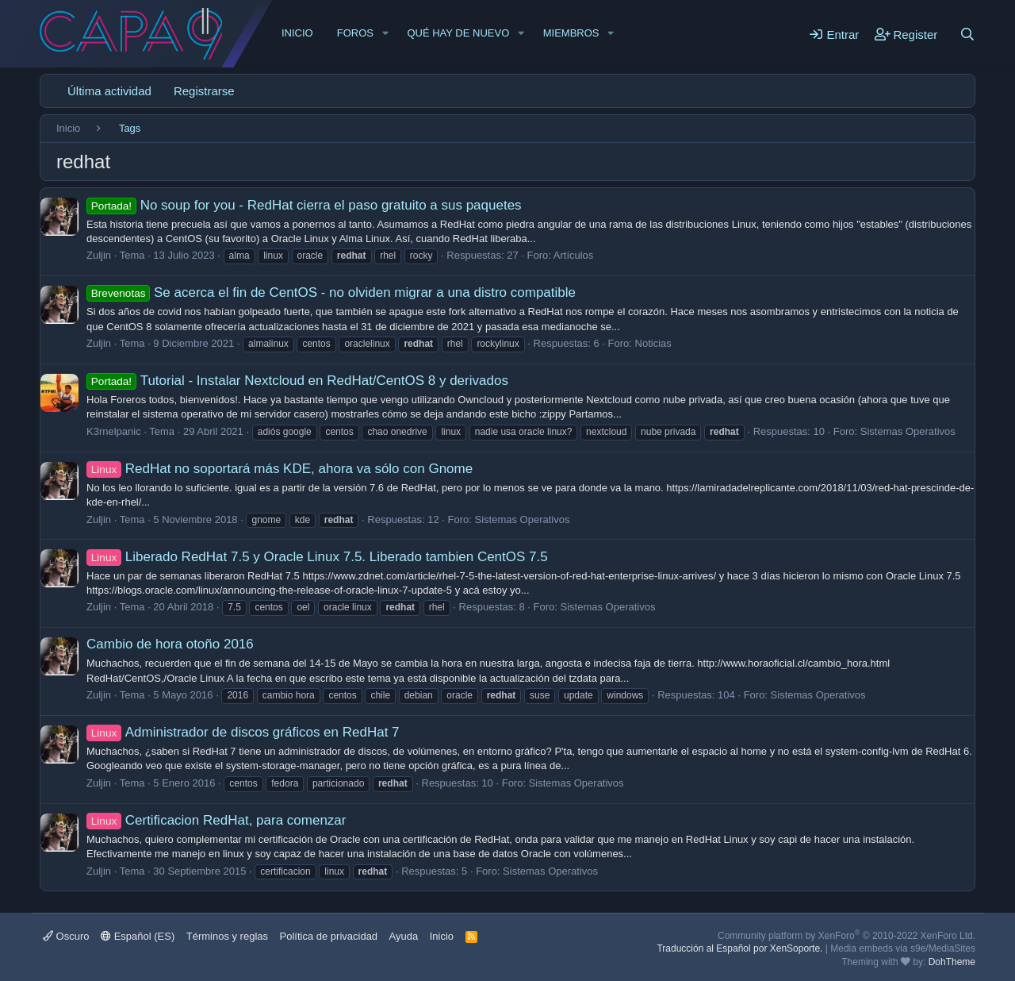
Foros (355, 33)
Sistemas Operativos (908, 431)
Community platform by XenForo (846, 935)
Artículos (573, 255)
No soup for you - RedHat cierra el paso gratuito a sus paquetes (304, 205)
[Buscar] (967, 34)
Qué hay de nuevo (458, 33)
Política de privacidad (329, 936)
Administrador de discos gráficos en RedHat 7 (243, 732)
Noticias (653, 343)
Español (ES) (137, 936)
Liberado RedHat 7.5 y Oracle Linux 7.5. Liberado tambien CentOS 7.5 (317, 556)
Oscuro (66, 936)
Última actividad (109, 91)
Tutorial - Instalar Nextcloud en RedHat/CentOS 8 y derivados (297, 380)
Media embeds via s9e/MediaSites (902, 948)
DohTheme (952, 962)
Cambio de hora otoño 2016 (170, 644)
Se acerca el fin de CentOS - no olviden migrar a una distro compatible (331, 292)
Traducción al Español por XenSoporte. (739, 948)
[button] (385, 33)
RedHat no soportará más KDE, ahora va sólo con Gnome (279, 468)
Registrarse (204, 91)
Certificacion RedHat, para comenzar (216, 820)
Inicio (297, 33)
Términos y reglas (227, 936)
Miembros (571, 33)
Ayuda (404, 936)
